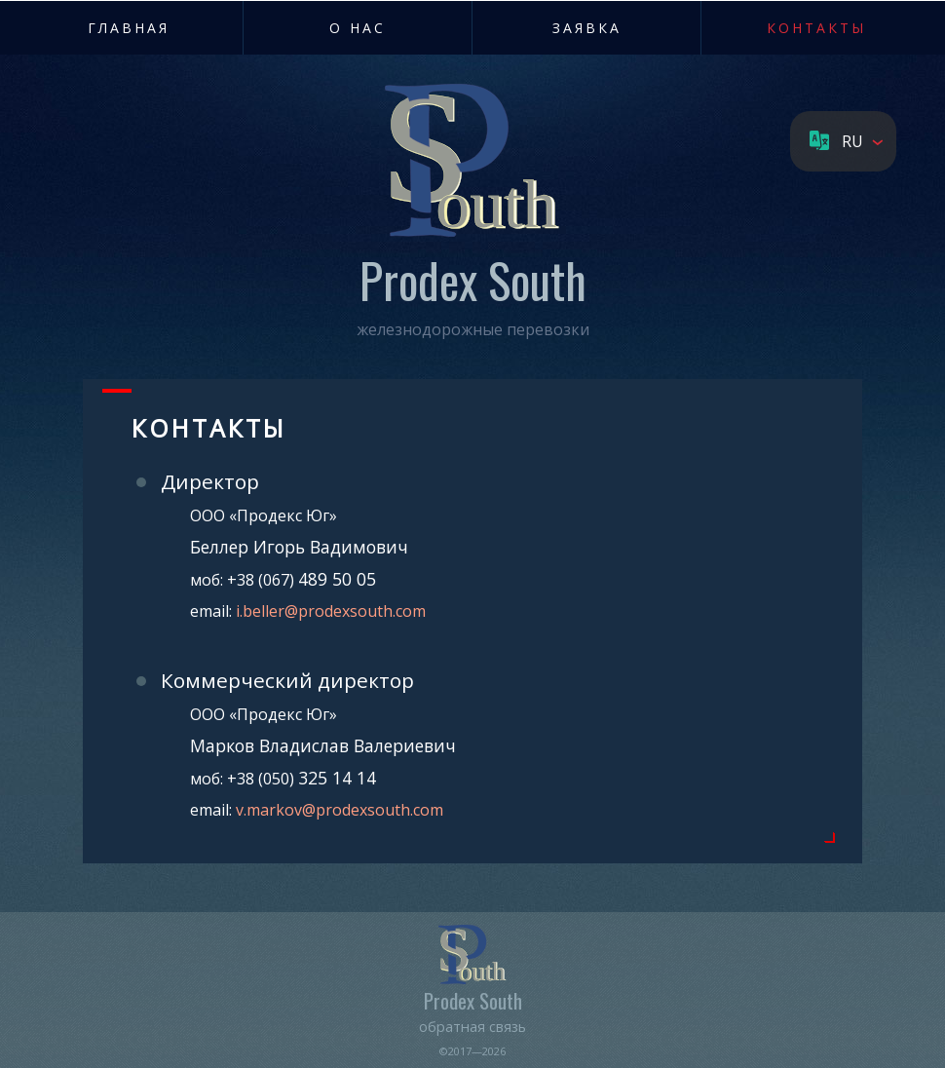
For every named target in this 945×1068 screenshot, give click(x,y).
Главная (129, 28)
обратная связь (472, 1026)
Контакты (816, 28)
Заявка (587, 28)
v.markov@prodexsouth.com (339, 809)
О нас (357, 28)
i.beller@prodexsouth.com (331, 611)
